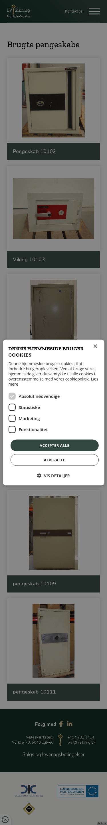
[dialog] (53, 412)
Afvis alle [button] (54, 459)
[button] (53, 475)
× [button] (95, 346)
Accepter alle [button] (54, 445)
